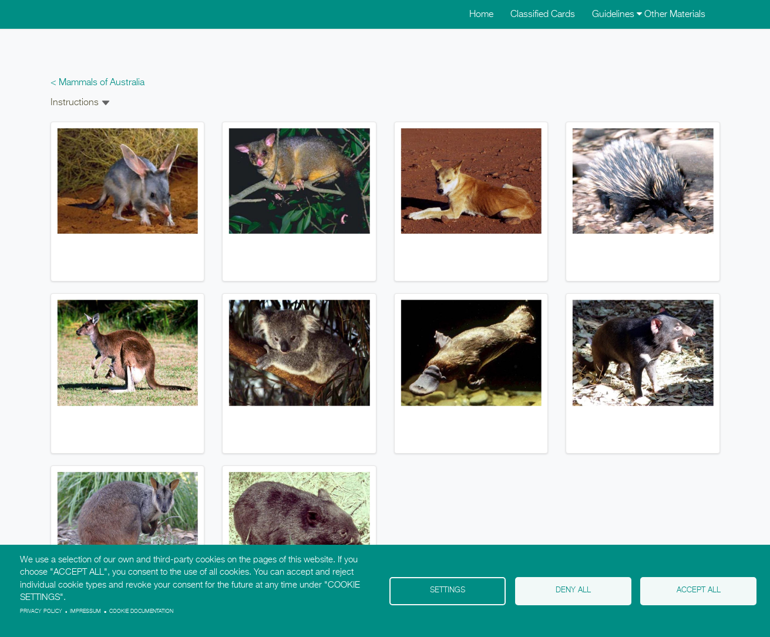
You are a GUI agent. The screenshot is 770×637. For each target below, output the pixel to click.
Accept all (699, 590)
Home (481, 14)
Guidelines (617, 14)
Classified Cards (542, 14)
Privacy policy (41, 611)
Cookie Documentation (141, 611)
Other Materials (674, 14)
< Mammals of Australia (97, 83)
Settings (447, 590)
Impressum (85, 611)
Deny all (573, 590)
